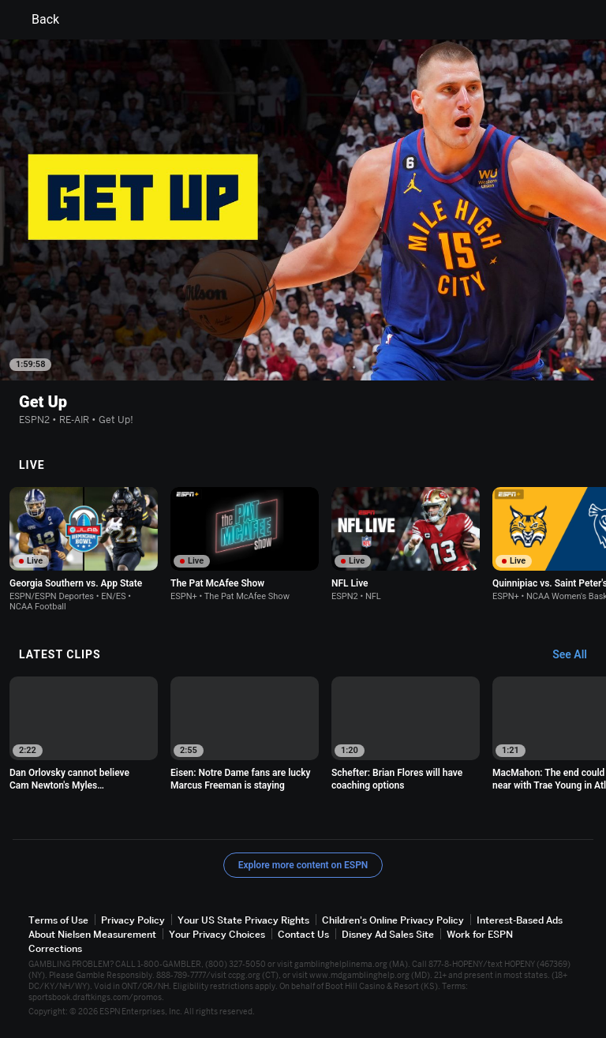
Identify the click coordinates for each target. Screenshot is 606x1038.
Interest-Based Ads (520, 920)
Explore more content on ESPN (303, 865)
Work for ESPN (480, 934)
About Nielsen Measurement (92, 934)
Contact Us (303, 934)
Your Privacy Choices (217, 934)
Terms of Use (58, 920)
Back (36, 19)
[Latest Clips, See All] (577, 655)
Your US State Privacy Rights (243, 920)
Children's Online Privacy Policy (393, 920)
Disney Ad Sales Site (388, 934)
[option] (83, 549)
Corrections (55, 948)
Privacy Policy (133, 920)
